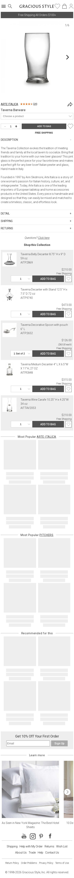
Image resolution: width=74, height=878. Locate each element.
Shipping (12, 846)
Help (40, 852)
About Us (21, 852)
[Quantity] (11, 126)
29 (35, 104)
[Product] (37, 116)
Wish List (61, 846)
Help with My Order (31, 846)
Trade (32, 852)
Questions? (37, 237)
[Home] (37, 7)
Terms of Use (62, 863)
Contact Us (52, 852)
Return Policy (12, 863)
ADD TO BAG (44, 126)
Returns (49, 846)
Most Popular (37, 436)
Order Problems (29, 863)
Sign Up (59, 743)
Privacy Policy (46, 863)
